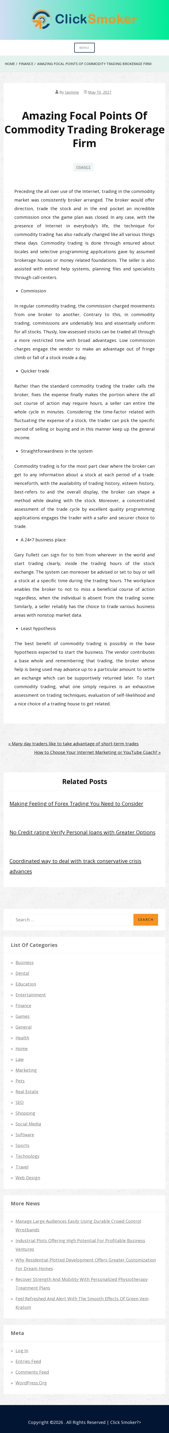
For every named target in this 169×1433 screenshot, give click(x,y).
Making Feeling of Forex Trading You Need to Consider (76, 803)
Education (26, 984)
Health (22, 1038)
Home (22, 1048)
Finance (83, 167)
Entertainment (31, 995)
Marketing (26, 1070)
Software (25, 1134)
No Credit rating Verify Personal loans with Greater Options (82, 832)
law (20, 1059)
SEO (20, 1102)
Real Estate (27, 1091)
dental (22, 973)
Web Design (28, 1177)
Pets (20, 1081)
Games (23, 1016)
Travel (22, 1167)
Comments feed (32, 1372)
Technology (27, 1156)
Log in (22, 1350)
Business (25, 962)
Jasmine (72, 92)
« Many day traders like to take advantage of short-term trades (73, 744)
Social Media (28, 1124)
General (24, 1027)
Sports (22, 1145)
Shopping (25, 1113)
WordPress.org (31, 1383)
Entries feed (28, 1361)
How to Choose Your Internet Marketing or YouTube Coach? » (97, 752)
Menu (84, 48)
